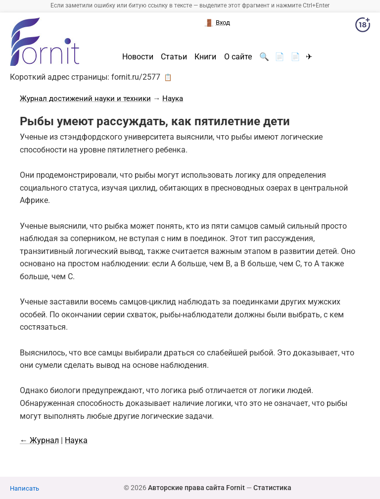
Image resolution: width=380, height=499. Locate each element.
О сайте (238, 57)
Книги (205, 57)
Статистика (272, 488)
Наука (172, 98)
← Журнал (39, 440)
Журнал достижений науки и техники (85, 98)
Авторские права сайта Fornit (196, 488)
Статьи (174, 57)
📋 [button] (168, 77)
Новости (137, 57)
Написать (24, 488)
